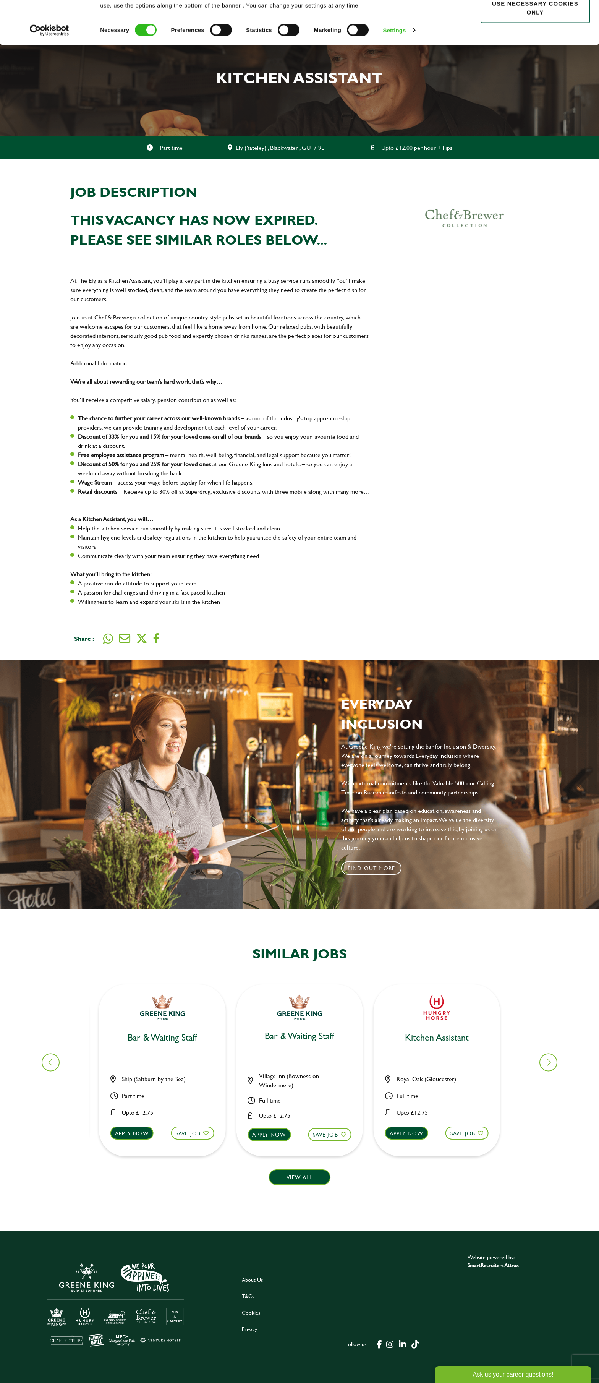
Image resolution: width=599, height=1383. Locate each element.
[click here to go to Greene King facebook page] (379, 1343)
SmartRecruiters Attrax (493, 1265)
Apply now (137, 1133)
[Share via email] (124, 638)
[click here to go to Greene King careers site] (115, 1304)
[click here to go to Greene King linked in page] (402, 1343)
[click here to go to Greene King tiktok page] (415, 1343)
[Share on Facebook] (156, 638)
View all (300, 1177)
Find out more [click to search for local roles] (371, 868)
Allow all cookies (535, 19)
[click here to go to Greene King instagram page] (390, 1343)
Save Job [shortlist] (193, 1133)
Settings (394, 71)
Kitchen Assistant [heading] (167, 1038)
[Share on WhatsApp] (108, 638)
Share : (84, 638)
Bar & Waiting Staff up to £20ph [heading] (304, 1043)
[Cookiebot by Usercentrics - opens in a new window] (49, 71)
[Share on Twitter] (141, 638)
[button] (167, 1140)
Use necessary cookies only (535, 48)
